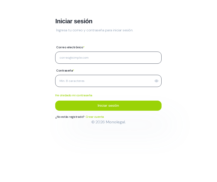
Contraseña (65, 70)
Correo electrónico (70, 47)
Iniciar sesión (108, 105)
